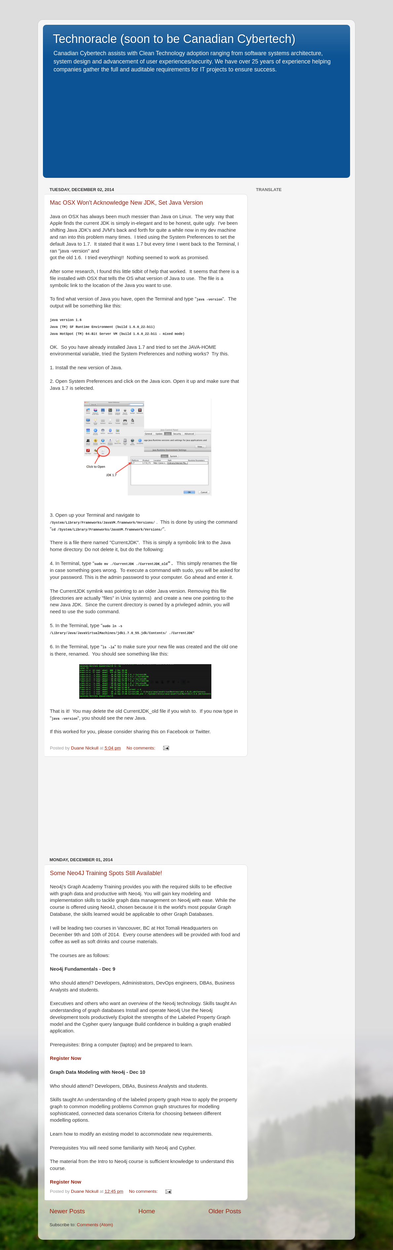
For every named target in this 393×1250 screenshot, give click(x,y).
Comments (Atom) (95, 1224)
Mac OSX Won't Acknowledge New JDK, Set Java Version (126, 202)
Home (146, 1211)
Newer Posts (67, 1211)
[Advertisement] (196, 123)
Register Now (65, 1058)
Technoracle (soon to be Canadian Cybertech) (174, 39)
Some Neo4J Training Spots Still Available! (106, 873)
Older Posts (224, 1211)
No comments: (141, 748)
